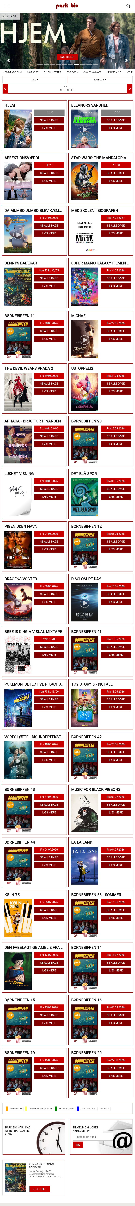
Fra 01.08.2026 (116, 1007)
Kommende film (12, 72)
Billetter (39, 1189)
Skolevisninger (92, 72)
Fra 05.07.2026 (49, 902)
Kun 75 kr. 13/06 (49, 691)
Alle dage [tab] (67, 88)
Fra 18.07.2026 (116, 955)
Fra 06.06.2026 (116, 533)
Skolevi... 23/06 (49, 428)
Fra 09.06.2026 (49, 586)
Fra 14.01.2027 (116, 217)
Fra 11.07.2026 (116, 902)
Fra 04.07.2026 (49, 849)
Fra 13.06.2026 (116, 639)
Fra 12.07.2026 (49, 955)
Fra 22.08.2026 (116, 1060)
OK (78, 1144)
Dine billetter (52, 72)
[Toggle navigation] (6, 6)
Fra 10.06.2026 (116, 586)
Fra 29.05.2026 (116, 323)
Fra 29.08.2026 (116, 428)
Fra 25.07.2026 (49, 1007)
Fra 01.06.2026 (116, 481)
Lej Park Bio (114, 72)
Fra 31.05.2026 (116, 270)
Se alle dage (49, 120)
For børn (72, 72)
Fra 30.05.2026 (49, 323)
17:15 (49, 165)
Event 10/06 (49, 639)
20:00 (116, 165)
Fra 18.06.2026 (116, 691)
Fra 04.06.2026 (49, 217)
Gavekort (32, 72)
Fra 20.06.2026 (116, 744)
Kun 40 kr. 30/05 (49, 270)
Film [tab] (34, 79)
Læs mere (49, 128)
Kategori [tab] (99, 79)
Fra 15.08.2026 (49, 1060)
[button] (8, 60)
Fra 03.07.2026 (116, 797)
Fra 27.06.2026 (49, 797)
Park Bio (48, 3)
